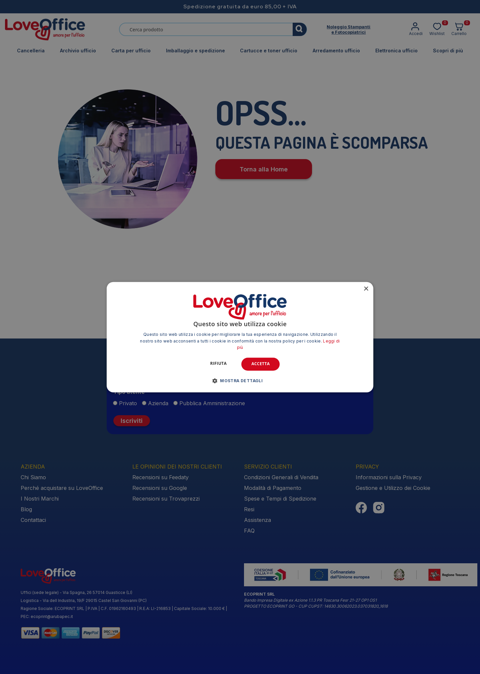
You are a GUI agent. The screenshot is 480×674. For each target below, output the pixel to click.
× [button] (365, 288)
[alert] (240, 337)
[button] (240, 380)
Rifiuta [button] (218, 364)
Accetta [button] (260, 364)
